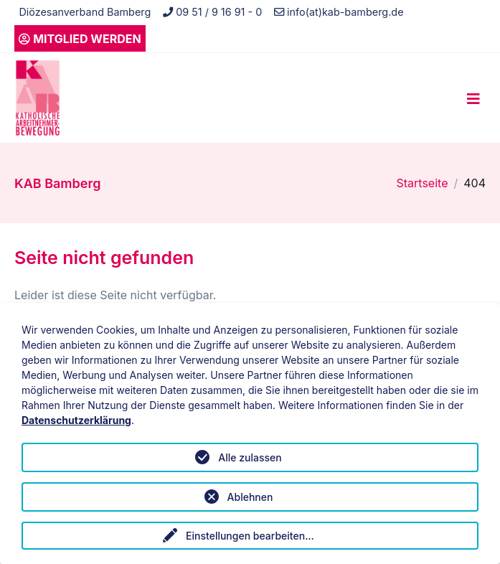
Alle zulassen (249, 457)
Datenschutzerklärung (76, 420)
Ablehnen (250, 497)
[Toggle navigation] (473, 98)
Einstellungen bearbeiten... (250, 536)
